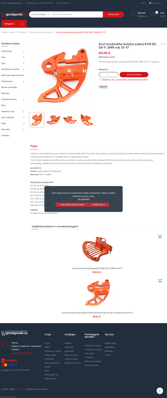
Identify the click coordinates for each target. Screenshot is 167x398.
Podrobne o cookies (53, 351)
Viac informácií (83, 199)
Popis (33, 146)
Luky (3, 63)
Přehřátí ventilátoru (93, 361)
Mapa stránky (50, 379)
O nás (47, 343)
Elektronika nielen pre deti (12, 75)
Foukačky (5, 135)
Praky (3, 123)
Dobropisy (109, 351)
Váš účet (109, 334)
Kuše (3, 57)
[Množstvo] (108, 74)
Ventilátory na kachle (10, 69)
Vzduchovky (6, 51)
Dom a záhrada (7, 117)
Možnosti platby (71, 355)
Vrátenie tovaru (71, 359)
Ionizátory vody (7, 111)
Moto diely (5, 129)
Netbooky (5, 93)
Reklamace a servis (73, 363)
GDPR (47, 347)
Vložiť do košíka (134, 75)
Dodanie (68, 343)
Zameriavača (7, 81)
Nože (3, 105)
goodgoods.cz (20, 389)
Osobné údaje (110, 343)
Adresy (108, 355)
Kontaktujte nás (63, 3)
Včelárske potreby (9, 99)
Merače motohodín (9, 87)
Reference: (104, 57)
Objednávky (110, 347)
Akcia (47, 371)
